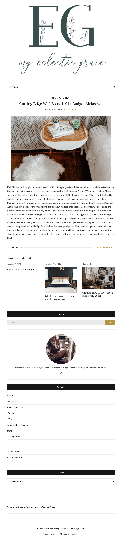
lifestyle (10, 413)
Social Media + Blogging (17, 425)
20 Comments (70, 109)
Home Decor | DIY (61, 98)
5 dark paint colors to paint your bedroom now (59, 298)
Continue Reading (103, 247)
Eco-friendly (12, 401)
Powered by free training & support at (24, 507)
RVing (9, 419)
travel (9, 431)
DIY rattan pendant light (20, 269)
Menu (13, 87)
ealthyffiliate (48, 507)
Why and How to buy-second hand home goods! (97, 294)
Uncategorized (13, 436)
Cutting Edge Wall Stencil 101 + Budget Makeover (61, 103)
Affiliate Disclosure (15, 457)
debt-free (11, 396)
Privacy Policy (13, 451)
